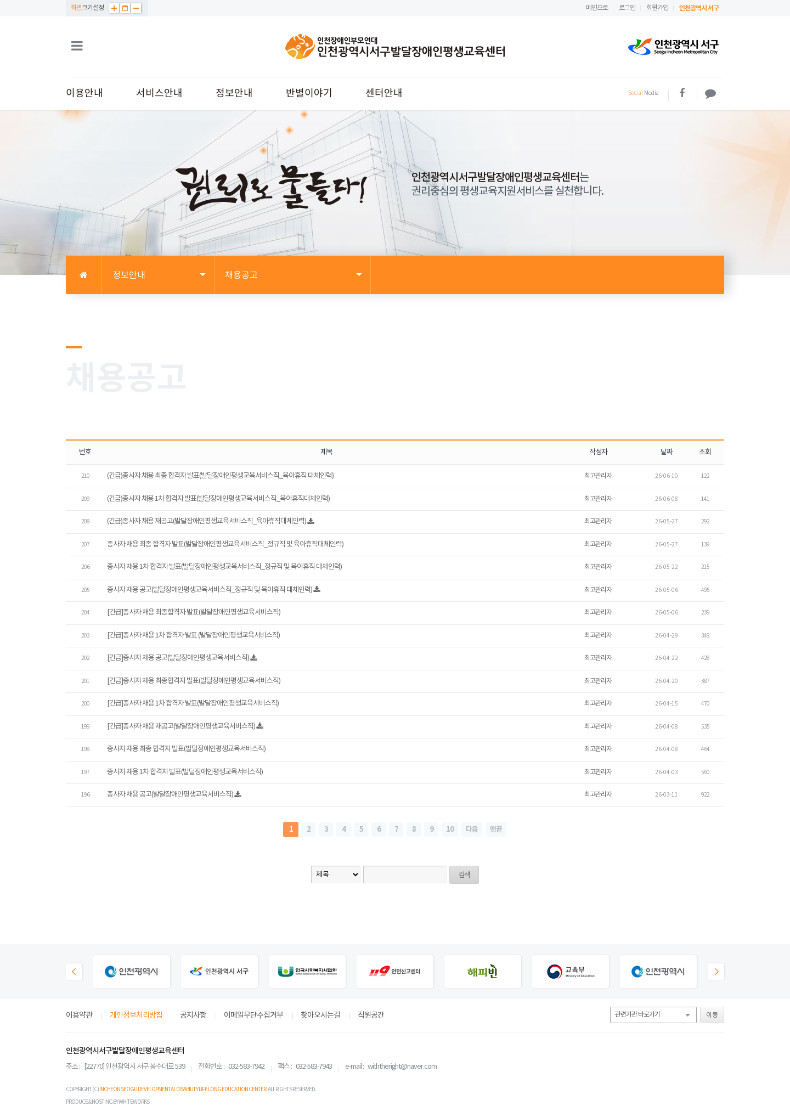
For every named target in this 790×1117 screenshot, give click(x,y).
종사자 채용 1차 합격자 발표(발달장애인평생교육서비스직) (185, 772)
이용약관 (79, 1015)
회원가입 (657, 8)
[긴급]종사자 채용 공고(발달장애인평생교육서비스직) (178, 658)
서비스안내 (159, 93)
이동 (712, 1015)
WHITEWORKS (134, 1102)
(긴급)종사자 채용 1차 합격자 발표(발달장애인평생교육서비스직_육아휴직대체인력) (218, 499)
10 (450, 829)
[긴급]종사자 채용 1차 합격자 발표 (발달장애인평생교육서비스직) (193, 635)
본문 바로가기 (0, 0)
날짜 (667, 452)
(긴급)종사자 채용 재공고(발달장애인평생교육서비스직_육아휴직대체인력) (206, 521)
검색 (464, 875)
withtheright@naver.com (402, 1067)
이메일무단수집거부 (253, 1015)
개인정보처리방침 (136, 1015)
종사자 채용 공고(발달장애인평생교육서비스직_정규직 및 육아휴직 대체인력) (209, 590)
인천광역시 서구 (699, 8)
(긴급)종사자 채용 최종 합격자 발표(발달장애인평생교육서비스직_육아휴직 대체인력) (220, 476)
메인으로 (597, 8)
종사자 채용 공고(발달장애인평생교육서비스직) (170, 795)
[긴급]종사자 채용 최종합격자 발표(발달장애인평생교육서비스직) (193, 612)
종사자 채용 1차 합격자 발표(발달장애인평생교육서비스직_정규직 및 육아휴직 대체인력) (224, 567)
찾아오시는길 (320, 1015)
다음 (472, 829)
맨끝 (496, 829)
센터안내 (384, 93)
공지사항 (193, 1015)
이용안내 (84, 93)
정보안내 (234, 93)
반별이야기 (309, 93)
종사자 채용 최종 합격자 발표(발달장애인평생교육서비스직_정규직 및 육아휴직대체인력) (225, 544)
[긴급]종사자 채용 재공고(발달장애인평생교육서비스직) (181, 727)
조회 (705, 452)
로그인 (627, 8)
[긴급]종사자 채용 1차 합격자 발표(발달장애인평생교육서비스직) (193, 703)
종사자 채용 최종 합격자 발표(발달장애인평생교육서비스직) (186, 749)
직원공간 (371, 1015)
